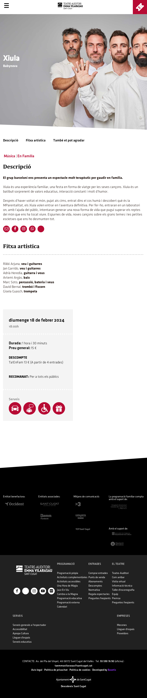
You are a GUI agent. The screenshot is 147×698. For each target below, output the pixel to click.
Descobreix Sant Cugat (73, 686)
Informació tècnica (122, 585)
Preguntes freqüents (99, 598)
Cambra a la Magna (67, 594)
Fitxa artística (36, 140)
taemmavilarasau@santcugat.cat (73, 665)
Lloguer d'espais (21, 637)
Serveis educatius (22, 642)
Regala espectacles (98, 594)
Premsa (116, 598)
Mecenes (122, 625)
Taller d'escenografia (123, 590)
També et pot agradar (68, 140)
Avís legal (36, 670)
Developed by (104, 670)
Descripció (10, 140)
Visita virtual (118, 581)
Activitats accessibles (68, 581)
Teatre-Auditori (120, 573)
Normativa (94, 590)
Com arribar (118, 577)
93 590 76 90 (107, 661)
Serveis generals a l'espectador (29, 625)
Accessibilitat (20, 629)
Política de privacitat (56, 670)
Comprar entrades (98, 573)
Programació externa (68, 602)
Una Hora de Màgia (67, 585)
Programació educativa (69, 598)
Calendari (62, 606)
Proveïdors (122, 633)
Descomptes (95, 585)
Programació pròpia (67, 573)
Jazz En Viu (63, 590)
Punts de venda (96, 577)
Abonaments (95, 581)
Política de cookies (79, 670)
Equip (115, 594)
